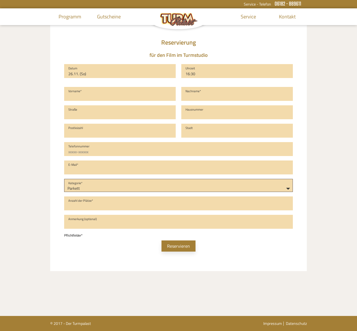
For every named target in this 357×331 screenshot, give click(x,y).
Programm (70, 16)
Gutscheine (109, 16)
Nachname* (193, 91)
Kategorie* (75, 183)
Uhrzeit (190, 68)
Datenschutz (296, 323)
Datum (72, 68)
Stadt (189, 128)
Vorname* (75, 91)
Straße (72, 109)
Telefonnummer (79, 146)
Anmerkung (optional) (82, 219)
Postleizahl (75, 128)
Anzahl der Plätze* (80, 200)
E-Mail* (73, 164)
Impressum (272, 323)
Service (248, 16)
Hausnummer (194, 109)
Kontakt (287, 16)
